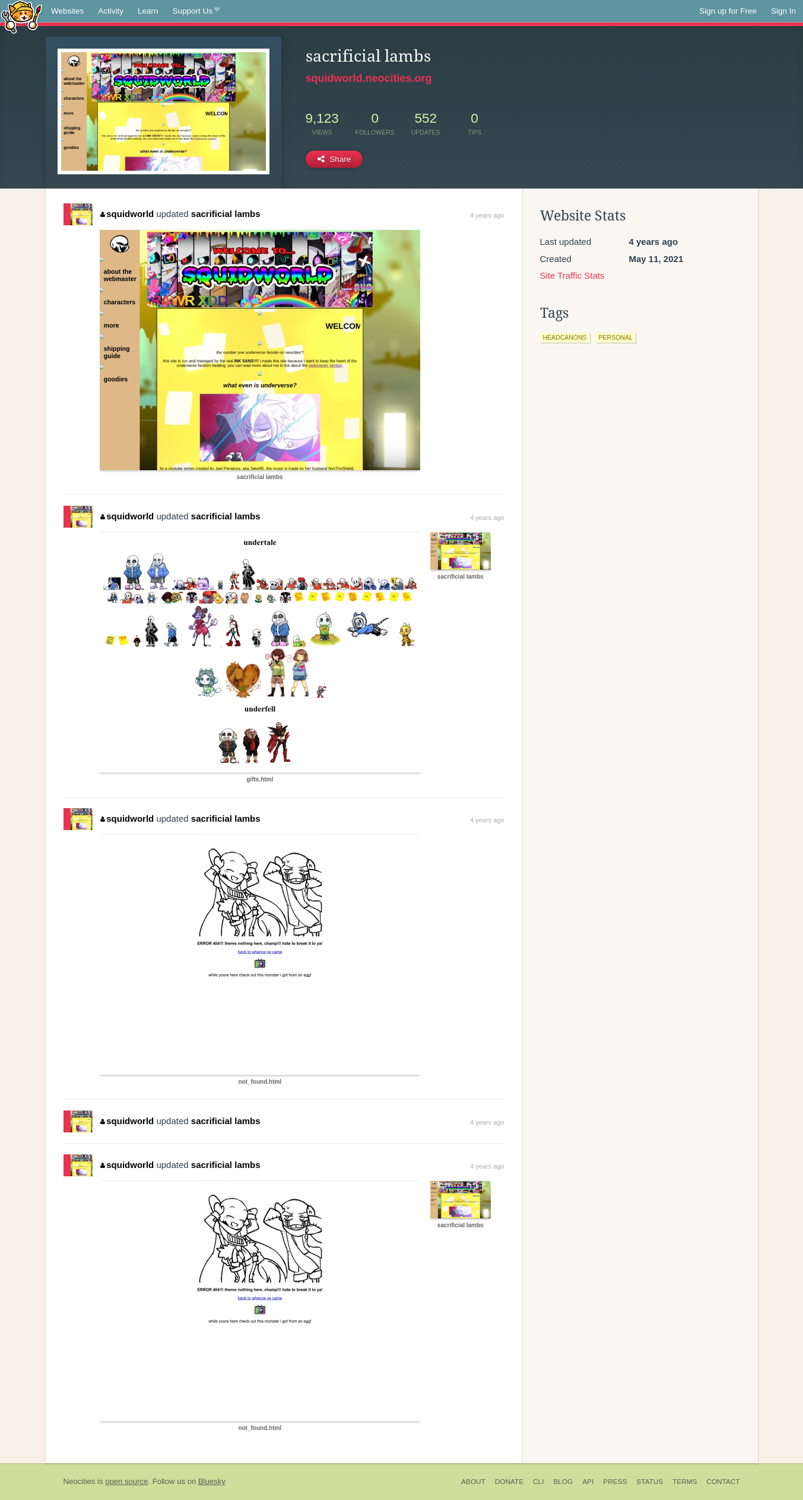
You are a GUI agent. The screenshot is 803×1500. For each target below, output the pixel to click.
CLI (538, 1481)
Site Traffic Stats (572, 275)
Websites (67, 11)
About (473, 1481)
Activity (110, 11)
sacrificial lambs (226, 214)
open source (126, 1481)
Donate (509, 1481)
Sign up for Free (728, 11)
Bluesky (212, 1481)
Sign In (783, 11)
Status (649, 1481)
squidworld (127, 214)
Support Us (196, 11)
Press (615, 1481)
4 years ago (487, 215)
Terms (684, 1481)
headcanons (565, 337)
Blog (563, 1481)
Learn (148, 11)
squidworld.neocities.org (369, 78)
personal (616, 337)
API (587, 1481)
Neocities (80, 1481)
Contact (722, 1481)
